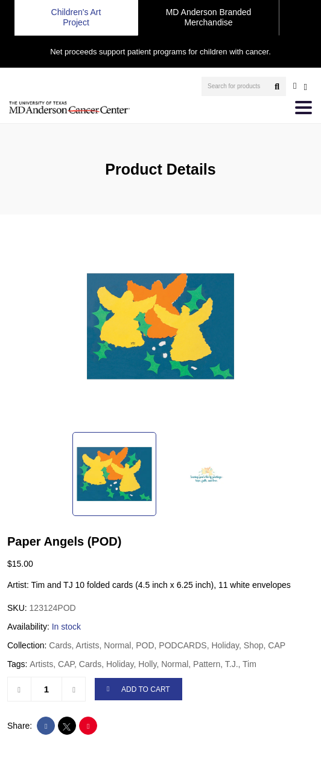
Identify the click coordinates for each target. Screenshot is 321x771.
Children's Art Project (76, 17)
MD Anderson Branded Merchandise (209, 17)
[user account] (294, 86)
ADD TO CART (138, 689)
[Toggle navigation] (303, 107)
